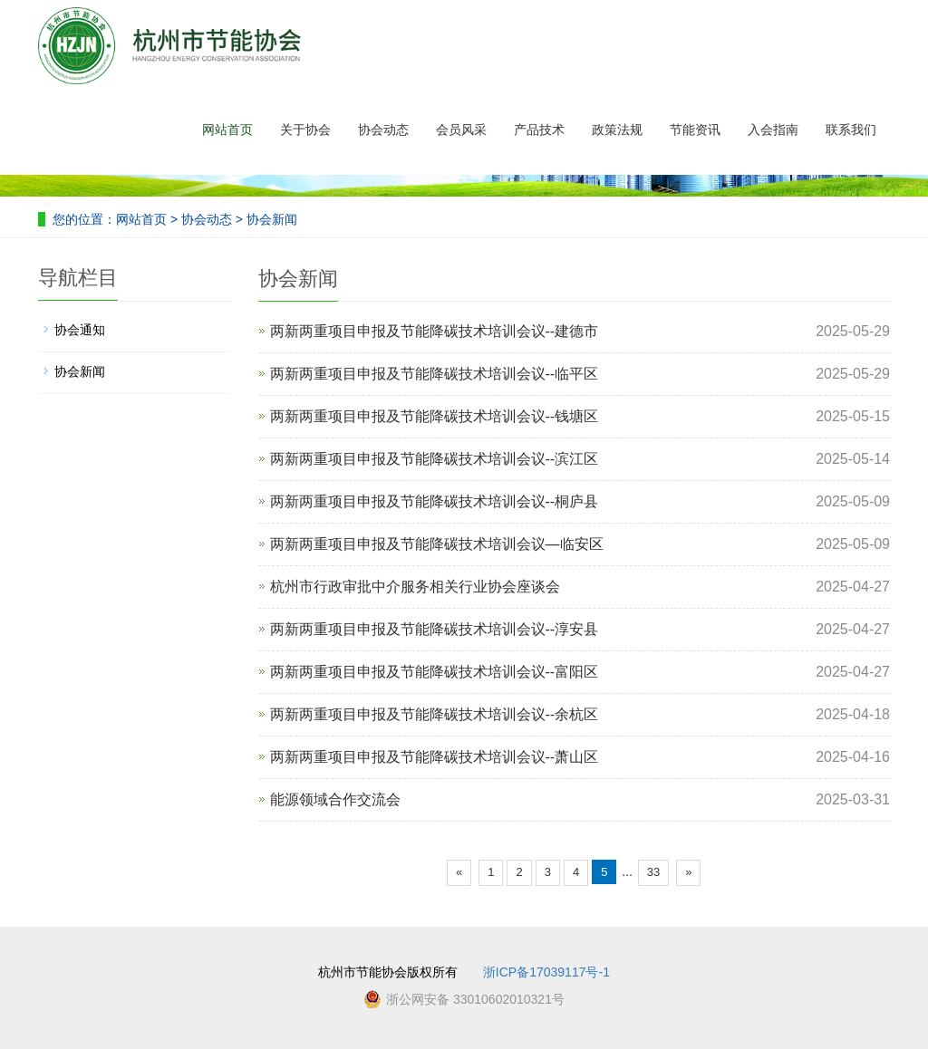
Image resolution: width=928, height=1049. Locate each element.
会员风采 (461, 129)
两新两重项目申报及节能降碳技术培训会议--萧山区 (434, 757)
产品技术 (539, 129)
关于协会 (305, 129)
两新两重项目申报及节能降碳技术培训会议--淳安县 (434, 629)
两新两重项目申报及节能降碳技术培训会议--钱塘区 (434, 416)
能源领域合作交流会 (335, 799)
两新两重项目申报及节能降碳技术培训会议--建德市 (434, 331)
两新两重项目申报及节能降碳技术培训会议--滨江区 (434, 459)
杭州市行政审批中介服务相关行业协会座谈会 (415, 586)
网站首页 (227, 129)
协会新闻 (270, 219)
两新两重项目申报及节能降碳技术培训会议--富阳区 (434, 671)
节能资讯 (695, 129)
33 (653, 872)
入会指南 (773, 129)
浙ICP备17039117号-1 (546, 972)
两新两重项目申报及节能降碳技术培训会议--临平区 (434, 373)
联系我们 (851, 129)
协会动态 (383, 129)
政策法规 (617, 129)
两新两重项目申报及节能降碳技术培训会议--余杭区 (434, 714)
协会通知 (79, 329)
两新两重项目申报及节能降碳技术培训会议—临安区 (437, 544)
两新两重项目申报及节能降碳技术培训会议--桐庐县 (434, 501)
